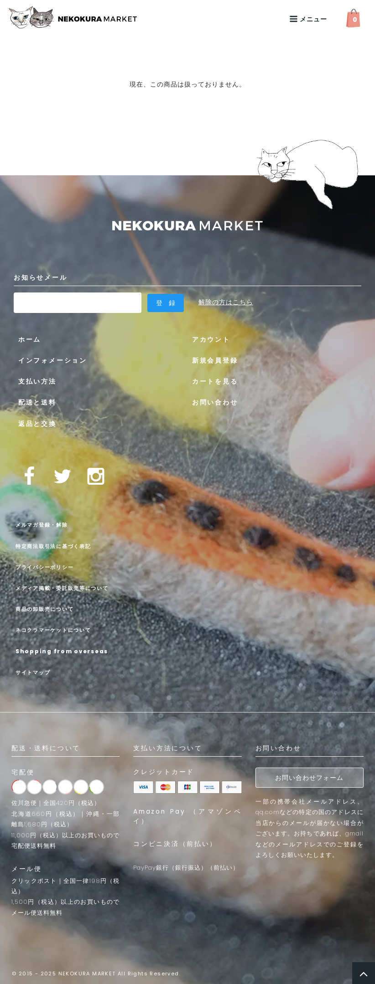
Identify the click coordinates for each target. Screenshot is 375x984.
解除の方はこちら (225, 302)
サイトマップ (37, 670)
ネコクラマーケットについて (63, 628)
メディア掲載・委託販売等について (75, 586)
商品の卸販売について (52, 607)
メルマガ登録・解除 (48, 523)
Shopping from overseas (72, 649)
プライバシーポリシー (52, 565)
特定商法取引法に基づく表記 (63, 544)
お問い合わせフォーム (309, 776)
